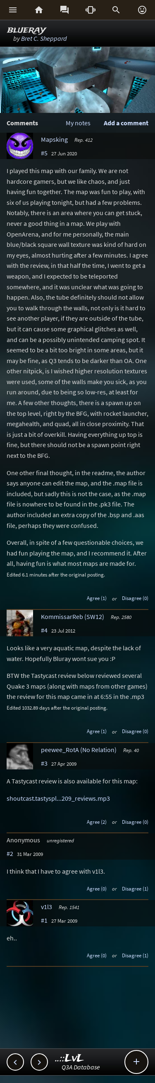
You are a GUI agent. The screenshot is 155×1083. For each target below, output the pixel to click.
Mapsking (54, 139)
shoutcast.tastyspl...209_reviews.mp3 (58, 798)
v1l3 (46, 906)
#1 (44, 920)
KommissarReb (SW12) (72, 616)
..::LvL (69, 1058)
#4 (44, 630)
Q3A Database (81, 1067)
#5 (44, 153)
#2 (10, 853)
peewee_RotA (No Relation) (79, 749)
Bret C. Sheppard (44, 38)
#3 (44, 763)
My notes (78, 123)
